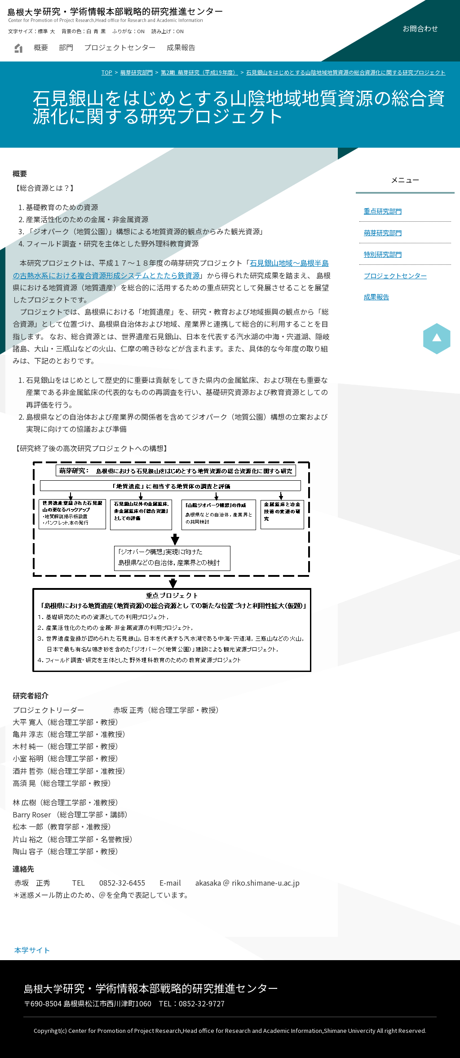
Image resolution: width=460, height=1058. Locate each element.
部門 (66, 47)
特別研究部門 (383, 254)
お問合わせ (420, 28)
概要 (41, 47)
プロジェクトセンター (120, 47)
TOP (107, 72)
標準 (43, 31)
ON (141, 31)
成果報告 (181, 47)
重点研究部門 (383, 210)
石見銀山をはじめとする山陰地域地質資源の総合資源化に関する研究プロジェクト (346, 72)
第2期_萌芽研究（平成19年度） (199, 72)
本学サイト (32, 949)
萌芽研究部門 (136, 72)
